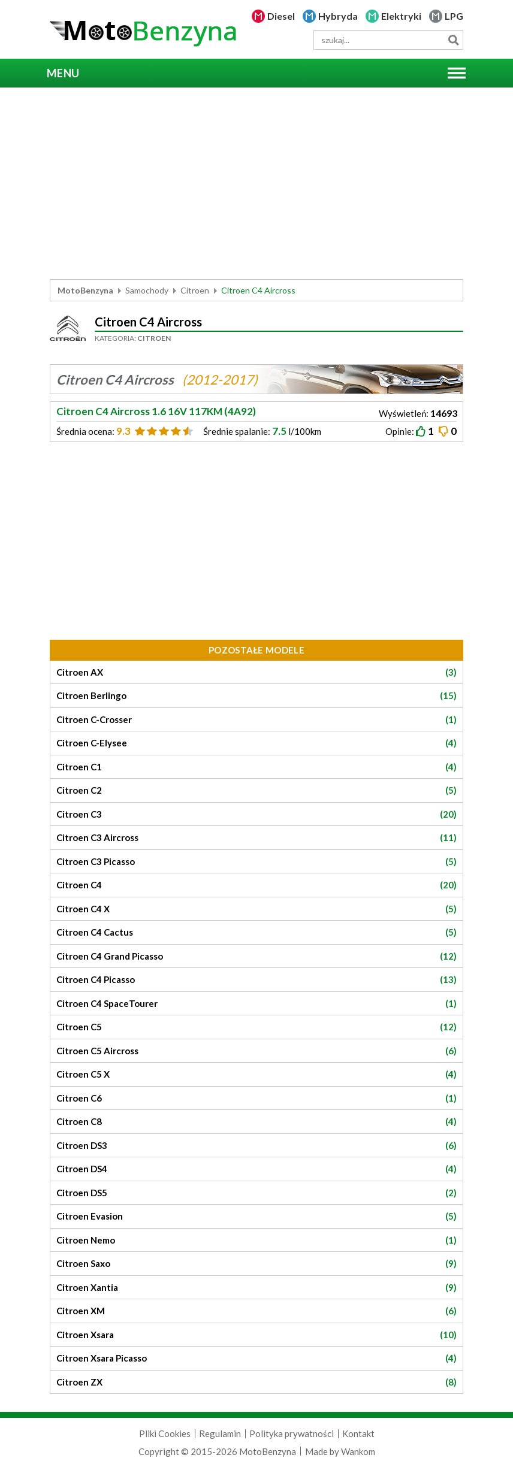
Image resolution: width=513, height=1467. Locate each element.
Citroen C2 (256, 790)
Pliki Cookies (165, 1433)
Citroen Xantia (256, 1287)
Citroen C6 (256, 1098)
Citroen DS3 (256, 1146)
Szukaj (453, 40)
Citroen (194, 290)
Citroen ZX (256, 1382)
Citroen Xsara (256, 1335)
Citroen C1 (256, 767)
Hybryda (338, 16)
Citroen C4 (256, 885)
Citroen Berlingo (256, 696)
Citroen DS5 (256, 1193)
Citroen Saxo (256, 1264)
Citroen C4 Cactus (256, 932)
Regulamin (220, 1433)
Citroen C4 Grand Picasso (256, 956)
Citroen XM (256, 1311)
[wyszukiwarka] (388, 40)
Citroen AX (256, 672)
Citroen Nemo (256, 1240)
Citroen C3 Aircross (256, 838)
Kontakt (358, 1433)
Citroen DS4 (256, 1169)
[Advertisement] (256, 183)
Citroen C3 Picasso (256, 862)
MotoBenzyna (85, 290)
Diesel (281, 16)
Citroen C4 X (256, 909)
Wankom (358, 1451)
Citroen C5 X (256, 1074)
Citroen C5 (256, 1027)
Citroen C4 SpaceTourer (256, 1004)
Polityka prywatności (291, 1433)
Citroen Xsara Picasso (256, 1358)
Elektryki (401, 16)
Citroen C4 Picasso (256, 980)
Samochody (146, 290)
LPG (454, 16)
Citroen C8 (256, 1122)
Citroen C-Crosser (256, 720)
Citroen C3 (256, 814)
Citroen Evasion (256, 1216)
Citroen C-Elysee (256, 743)
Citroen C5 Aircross (256, 1051)
